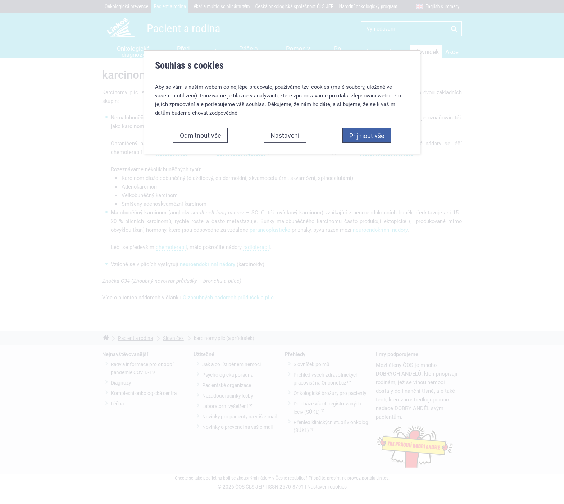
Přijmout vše (366, 135)
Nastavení (284, 135)
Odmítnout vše (200, 135)
